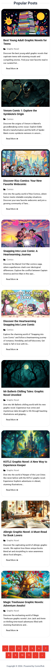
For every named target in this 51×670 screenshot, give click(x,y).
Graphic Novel (13, 49)
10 (22, 655)
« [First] (5, 648)
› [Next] (35, 655)
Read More (12, 68)
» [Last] (42, 655)
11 (29, 655)
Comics (10, 119)
